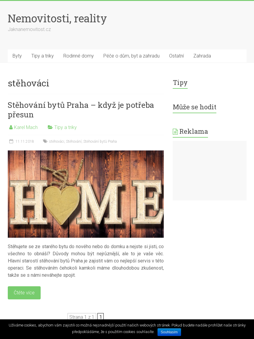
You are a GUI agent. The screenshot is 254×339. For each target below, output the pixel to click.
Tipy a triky (42, 56)
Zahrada (202, 56)
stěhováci (56, 141)
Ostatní (176, 56)
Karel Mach (26, 127)
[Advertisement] (210, 170)
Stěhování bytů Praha (100, 141)
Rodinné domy (78, 56)
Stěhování (74, 141)
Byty (17, 56)
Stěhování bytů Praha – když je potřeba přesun (81, 109)
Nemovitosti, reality (57, 18)
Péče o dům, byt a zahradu (131, 56)
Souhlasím (169, 332)
